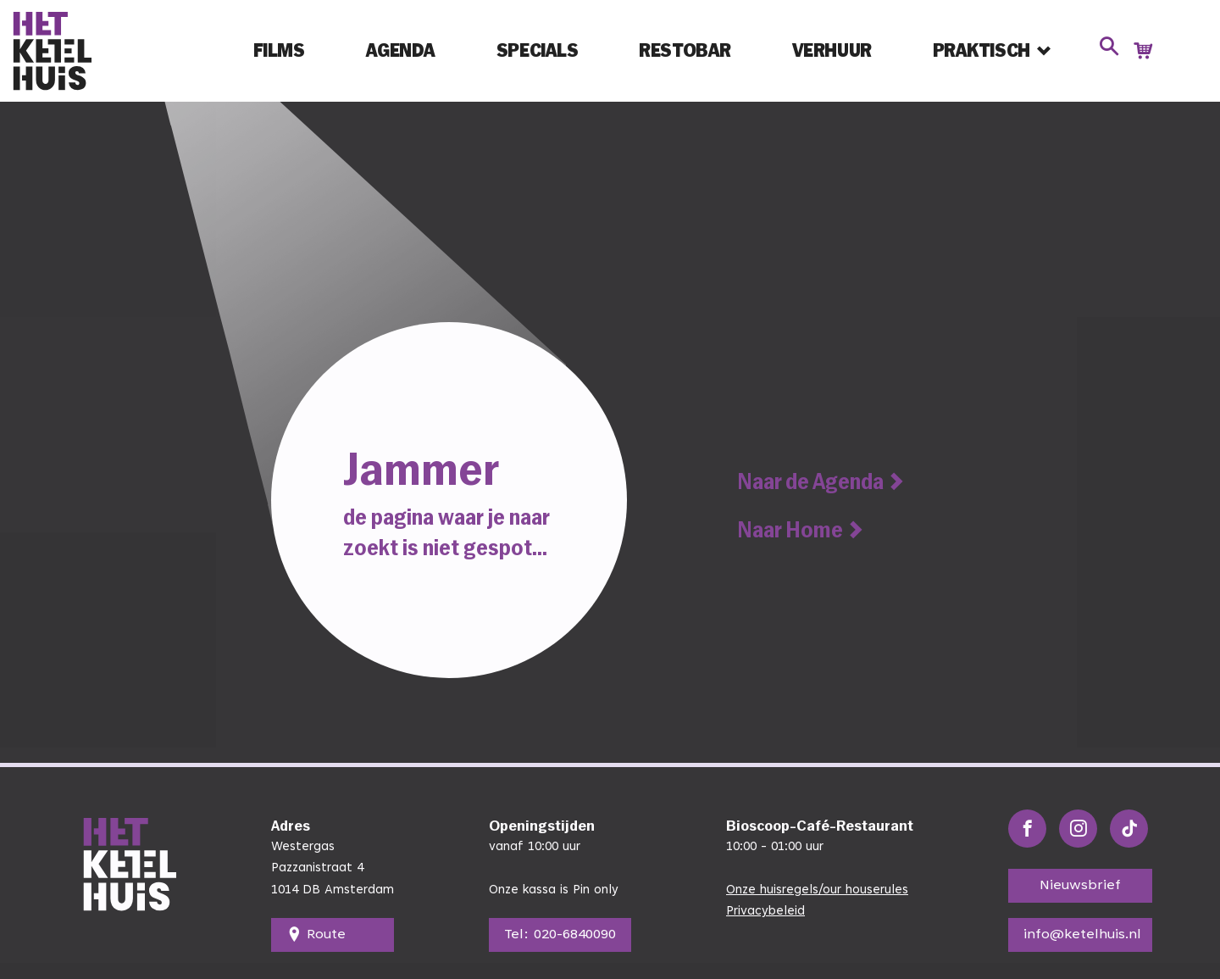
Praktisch (981, 50)
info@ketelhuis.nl (1082, 935)
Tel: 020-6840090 (560, 935)
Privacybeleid (765, 911)
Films (279, 50)
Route (316, 935)
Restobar (684, 50)
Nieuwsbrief (1080, 886)
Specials (537, 50)
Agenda (400, 50)
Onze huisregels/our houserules (817, 890)
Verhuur (832, 50)
